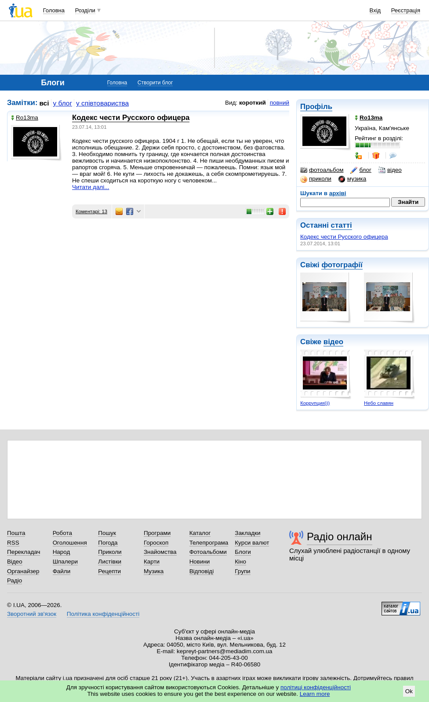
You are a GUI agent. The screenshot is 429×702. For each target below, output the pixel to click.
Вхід (375, 10)
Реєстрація (405, 10)
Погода (107, 542)
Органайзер (23, 571)
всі (44, 103)
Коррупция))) (315, 403)
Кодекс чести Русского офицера (344, 236)
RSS (13, 542)
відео (390, 170)
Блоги (243, 552)
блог (360, 170)
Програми (157, 533)
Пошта (16, 533)
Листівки (109, 561)
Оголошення (70, 542)
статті (341, 225)
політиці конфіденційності (315, 687)
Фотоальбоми (208, 552)
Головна (54, 10)
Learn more (315, 694)
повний (279, 102)
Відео (14, 561)
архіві (337, 193)
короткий (252, 102)
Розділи (85, 10)
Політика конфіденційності (103, 614)
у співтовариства (102, 103)
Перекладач (23, 552)
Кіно (240, 561)
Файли (62, 571)
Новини (199, 561)
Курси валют (252, 542)
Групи (242, 571)
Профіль (316, 106)
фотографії (341, 265)
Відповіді (201, 571)
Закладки (247, 533)
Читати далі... (90, 187)
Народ (61, 552)
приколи (315, 178)
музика (352, 178)
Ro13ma (24, 117)
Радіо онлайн (339, 536)
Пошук (107, 533)
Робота (62, 533)
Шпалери (65, 561)
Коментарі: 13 (91, 211)
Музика (154, 571)
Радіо (14, 580)
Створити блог (155, 83)
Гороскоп (156, 542)
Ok (409, 691)
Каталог (200, 533)
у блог (63, 103)
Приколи (109, 552)
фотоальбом (321, 170)
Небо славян (378, 403)
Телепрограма (209, 542)
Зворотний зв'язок (31, 614)
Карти (152, 561)
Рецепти (109, 571)
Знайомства (160, 552)
